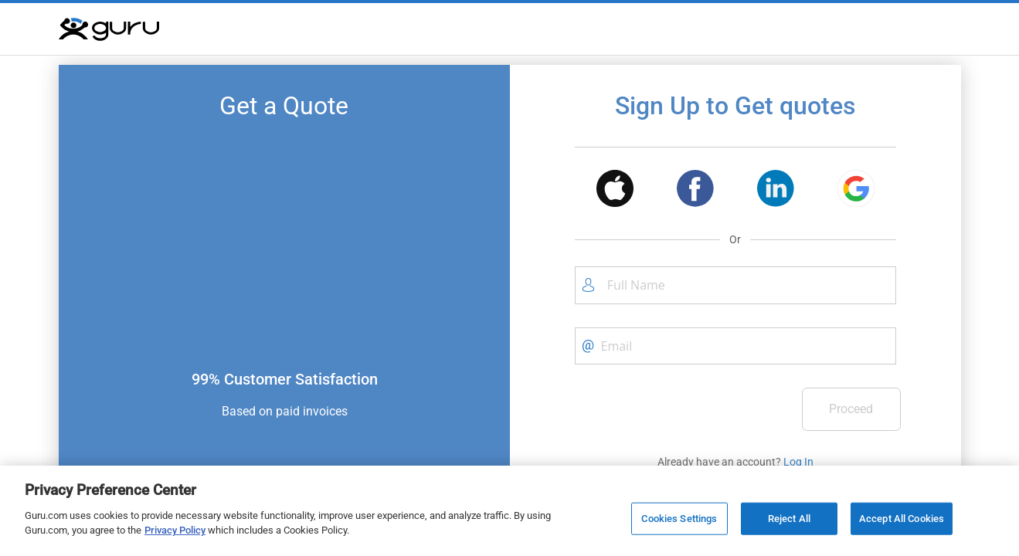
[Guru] (109, 29)
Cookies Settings (679, 518)
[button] (614, 191)
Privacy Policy (174, 530)
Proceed (851, 409)
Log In (798, 462)
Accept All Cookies (901, 518)
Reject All (789, 518)
